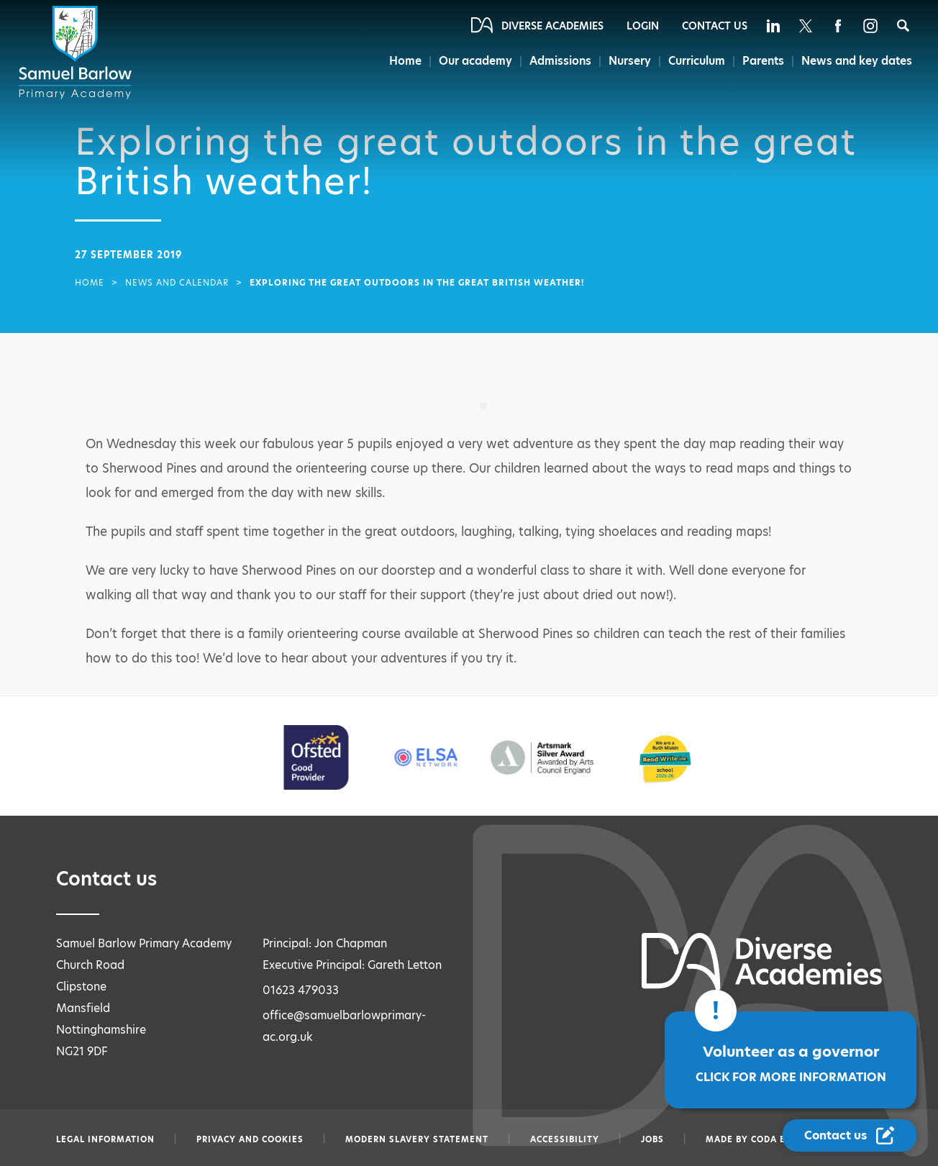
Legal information (105, 1139)
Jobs (652, 1139)
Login (643, 26)
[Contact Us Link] (849, 1135)
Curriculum (696, 60)
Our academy (475, 60)
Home (405, 60)
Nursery (630, 60)
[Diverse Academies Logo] (78, 52)
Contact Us (714, 26)
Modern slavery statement (416, 1139)
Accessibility (564, 1139)
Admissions (560, 60)
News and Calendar (177, 282)
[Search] (903, 25)
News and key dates (856, 60)
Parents (763, 60)
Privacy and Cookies (250, 1139)
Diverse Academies (552, 26)
